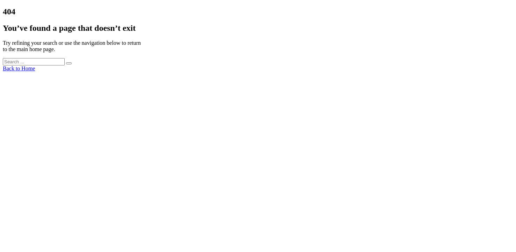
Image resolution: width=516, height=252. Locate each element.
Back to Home (19, 68)
